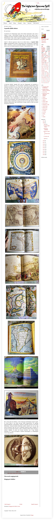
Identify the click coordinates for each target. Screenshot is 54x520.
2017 (44, 142)
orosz (48, 66)
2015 (44, 145)
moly (45, 81)
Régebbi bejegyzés (34, 504)
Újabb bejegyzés (7, 504)
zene (43, 75)
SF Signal (44, 110)
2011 (44, 152)
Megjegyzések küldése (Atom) (14, 506)
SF (42, 46)
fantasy (11, 473)
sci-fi (42, 65)
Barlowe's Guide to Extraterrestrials (47, 133)
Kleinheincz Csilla (46, 104)
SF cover (44, 112)
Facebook (20, 23)
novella (48, 56)
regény (43, 50)
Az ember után (46, 136)
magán (42, 55)
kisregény (43, 58)
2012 (44, 151)
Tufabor (44, 116)
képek (17, 473)
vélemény (48, 73)
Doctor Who (45, 91)
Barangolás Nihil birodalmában (46, 87)
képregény (43, 70)
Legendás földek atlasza (47, 126)
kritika (43, 48)
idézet (48, 80)
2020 (44, 122)
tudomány (19, 473)
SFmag (44, 113)
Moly (24, 23)
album (9, 473)
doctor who (43, 66)
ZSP (49, 51)
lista (42, 81)
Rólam (14, 23)
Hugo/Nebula (43, 53)
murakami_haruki (44, 71)
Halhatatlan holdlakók (46, 129)
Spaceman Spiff (45, 39)
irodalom (14, 473)
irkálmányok (45, 57)
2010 (44, 154)
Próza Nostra (36, 23)
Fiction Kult (45, 98)
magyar (43, 51)
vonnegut (42, 72)
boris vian (43, 76)
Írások (10, 23)
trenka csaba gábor (44, 67)
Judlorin (44, 100)
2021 (44, 121)
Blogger (32, 515)
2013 (44, 149)
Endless (44, 97)
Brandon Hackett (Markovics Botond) (46, 90)
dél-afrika (43, 68)
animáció (46, 65)
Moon (49, 77)
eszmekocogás (44, 60)
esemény (44, 80)
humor (47, 76)
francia (47, 62)
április (45, 138)
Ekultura (29, 23)
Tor (43, 115)
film (46, 52)
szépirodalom (46, 82)
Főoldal (5, 23)
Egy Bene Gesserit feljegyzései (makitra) (46, 94)
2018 (44, 140)
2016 (44, 144)
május (45, 124)
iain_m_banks (43, 61)
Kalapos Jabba (45, 101)
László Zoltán (45, 106)
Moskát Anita (45, 107)
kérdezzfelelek (43, 77)
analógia (47, 75)
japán (47, 68)
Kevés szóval (45, 103)
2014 (44, 147)
